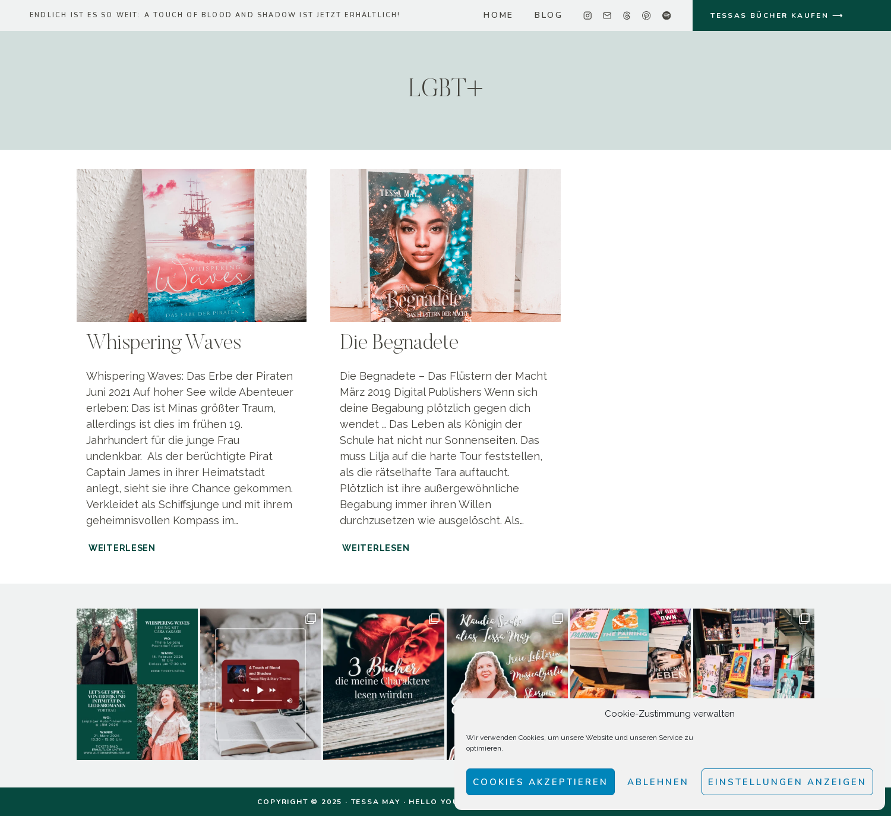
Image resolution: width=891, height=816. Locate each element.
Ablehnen (658, 782)
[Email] (607, 15)
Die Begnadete (399, 344)
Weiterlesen (123, 547)
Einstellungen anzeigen (787, 782)
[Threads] (627, 15)
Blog (549, 15)
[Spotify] (666, 15)
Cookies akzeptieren (540, 782)
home (499, 15)
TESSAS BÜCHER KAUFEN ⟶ (776, 15)
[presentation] (192, 245)
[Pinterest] (646, 15)
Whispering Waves (163, 344)
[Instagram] (587, 15)
